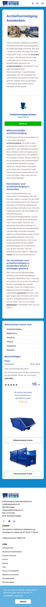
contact (10, 255)
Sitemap (5, 563)
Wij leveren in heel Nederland (12, 552)
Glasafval (10, 337)
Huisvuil (10, 342)
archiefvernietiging (14, 66)
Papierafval (11, 346)
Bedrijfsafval (12, 333)
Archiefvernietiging (14, 329)
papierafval (21, 293)
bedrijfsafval (12, 305)
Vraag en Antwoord (9, 555)
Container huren (8, 548)
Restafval (10, 350)
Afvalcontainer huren (23, 440)
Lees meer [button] (19, 596)
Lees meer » (9, 378)
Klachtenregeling (8, 582)
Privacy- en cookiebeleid (10, 571)
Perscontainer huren (23, 473)
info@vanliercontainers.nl (12, 510)
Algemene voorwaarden (10, 574)
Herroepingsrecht (8, 578)
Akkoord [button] (23, 601)
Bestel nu (23, 124)
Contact (5, 559)
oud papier (35, 54)
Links (4, 567)
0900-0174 (21, 538)
